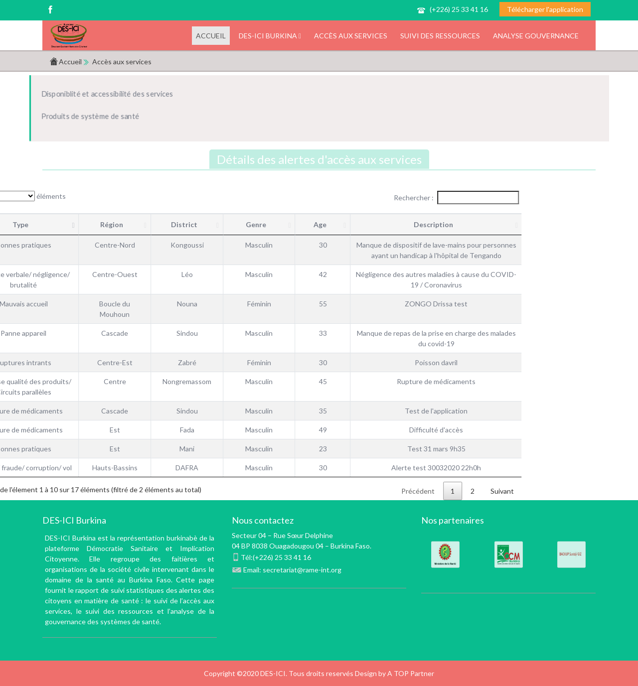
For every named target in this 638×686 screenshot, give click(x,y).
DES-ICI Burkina (270, 35)
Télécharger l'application (545, 9)
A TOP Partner (410, 673)
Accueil (211, 35)
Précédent (360, 491)
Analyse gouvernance (536, 35)
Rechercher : (398, 197)
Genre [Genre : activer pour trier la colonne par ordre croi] (198, 224)
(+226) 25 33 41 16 (459, 9)
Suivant (444, 491)
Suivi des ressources (440, 35)
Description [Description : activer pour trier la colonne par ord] (375, 224)
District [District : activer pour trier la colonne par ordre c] (126, 224)
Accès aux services (350, 35)
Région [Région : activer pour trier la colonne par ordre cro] (53, 224)
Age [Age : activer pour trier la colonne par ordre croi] (261, 224)
